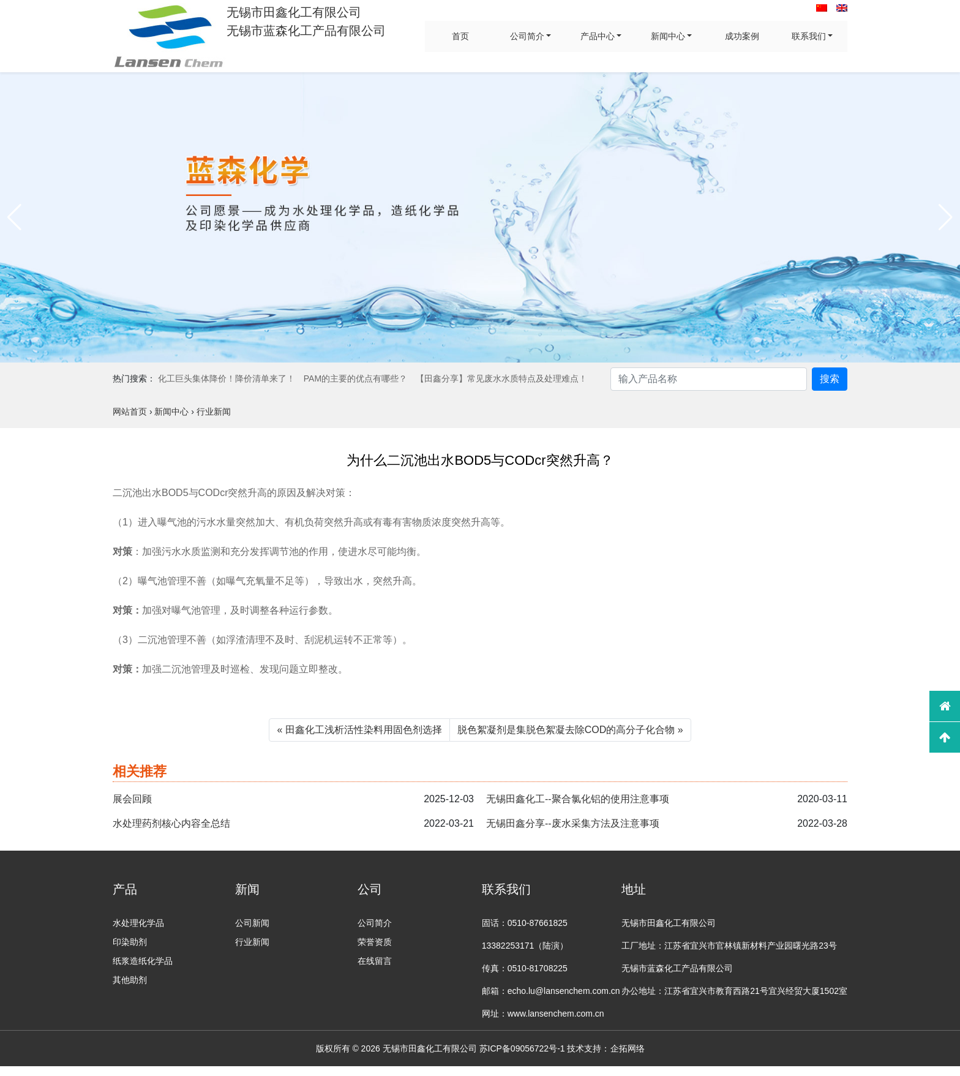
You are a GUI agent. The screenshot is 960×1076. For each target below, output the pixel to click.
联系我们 (809, 36)
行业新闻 (252, 942)
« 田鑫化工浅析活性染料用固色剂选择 (359, 729)
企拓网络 (627, 1048)
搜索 (829, 379)
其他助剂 (130, 980)
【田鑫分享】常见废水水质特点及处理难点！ (501, 378)
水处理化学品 (138, 923)
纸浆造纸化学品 (143, 961)
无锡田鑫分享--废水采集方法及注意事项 (572, 823)
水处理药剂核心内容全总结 (171, 823)
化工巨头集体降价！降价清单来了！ (226, 378)
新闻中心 (668, 36)
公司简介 (527, 36)
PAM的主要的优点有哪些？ (355, 378)
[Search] (708, 379)
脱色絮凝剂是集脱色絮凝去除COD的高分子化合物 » (570, 729)
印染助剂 (130, 942)
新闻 (247, 889)
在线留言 (375, 961)
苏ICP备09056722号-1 (522, 1048)
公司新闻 (252, 923)
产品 (125, 889)
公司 (370, 889)
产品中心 (597, 36)
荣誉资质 (375, 942)
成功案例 (742, 36)
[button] (14, 217)
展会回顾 (132, 799)
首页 (460, 36)
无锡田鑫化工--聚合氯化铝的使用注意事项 (577, 799)
